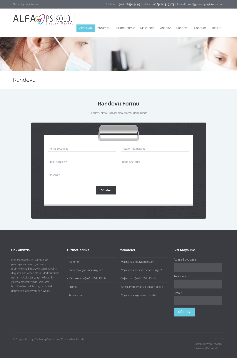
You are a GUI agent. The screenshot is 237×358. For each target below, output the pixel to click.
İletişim (216, 28)
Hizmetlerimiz (125, 28)
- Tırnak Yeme (75, 295)
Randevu (182, 28)
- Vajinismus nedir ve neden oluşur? (139, 270)
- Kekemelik (74, 261)
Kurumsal (103, 28)
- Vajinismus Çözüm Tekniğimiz (136, 278)
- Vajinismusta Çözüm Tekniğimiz (86, 278)
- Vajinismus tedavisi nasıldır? (135, 261)
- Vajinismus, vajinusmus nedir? (136, 295)
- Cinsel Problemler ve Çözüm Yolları (139, 286)
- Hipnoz (72, 286)
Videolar (165, 28)
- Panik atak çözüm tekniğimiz (85, 270)
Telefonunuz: (181, 276)
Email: (176, 293)
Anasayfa (85, 28)
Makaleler (147, 28)
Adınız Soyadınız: (183, 259)
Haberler (200, 28)
